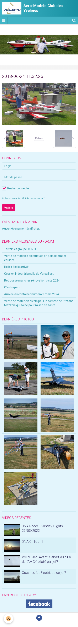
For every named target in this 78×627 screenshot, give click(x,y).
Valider (8, 207)
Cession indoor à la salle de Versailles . (29, 273)
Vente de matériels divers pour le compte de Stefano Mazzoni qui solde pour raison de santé (38, 303)
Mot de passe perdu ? (33, 198)
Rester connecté (15, 188)
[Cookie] (8, 618)
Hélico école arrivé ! (16, 266)
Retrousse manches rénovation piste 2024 (32, 280)
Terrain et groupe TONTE (20, 249)
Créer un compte (11, 198)
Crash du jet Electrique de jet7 (44, 572)
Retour (39, 138)
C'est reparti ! (12, 287)
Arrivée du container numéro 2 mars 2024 (31, 294)
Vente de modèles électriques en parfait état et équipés (35, 258)
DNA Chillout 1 (32, 541)
